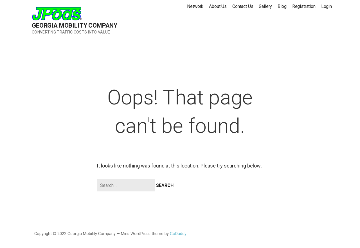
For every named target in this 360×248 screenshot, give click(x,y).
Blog (282, 6)
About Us (218, 6)
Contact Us (242, 6)
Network (195, 6)
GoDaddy (178, 233)
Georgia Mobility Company (74, 25)
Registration (304, 6)
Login (326, 6)
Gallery (265, 6)
